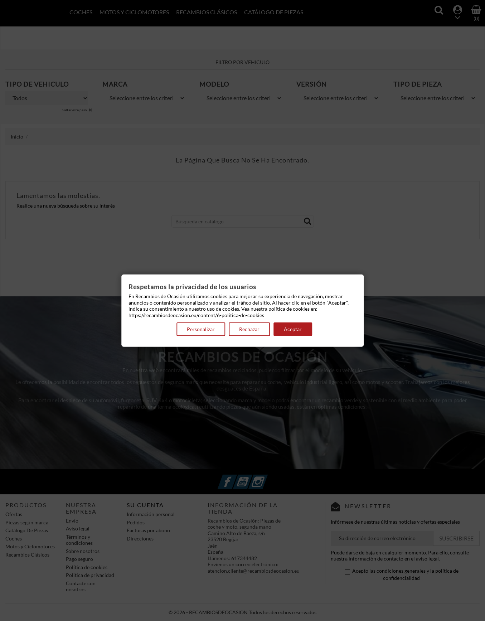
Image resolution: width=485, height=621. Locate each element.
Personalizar (201, 329)
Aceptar (293, 329)
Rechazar (249, 329)
